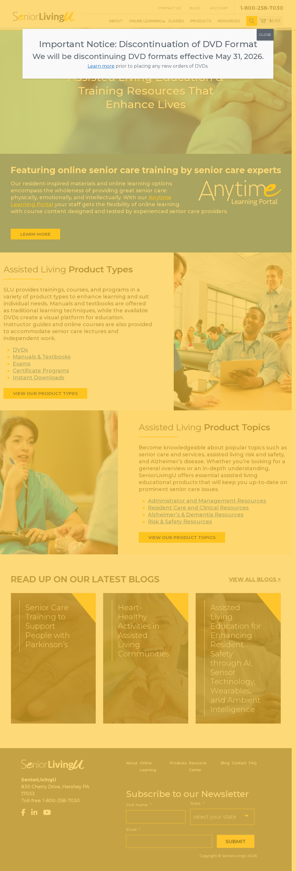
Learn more (101, 66)
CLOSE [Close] (265, 34)
